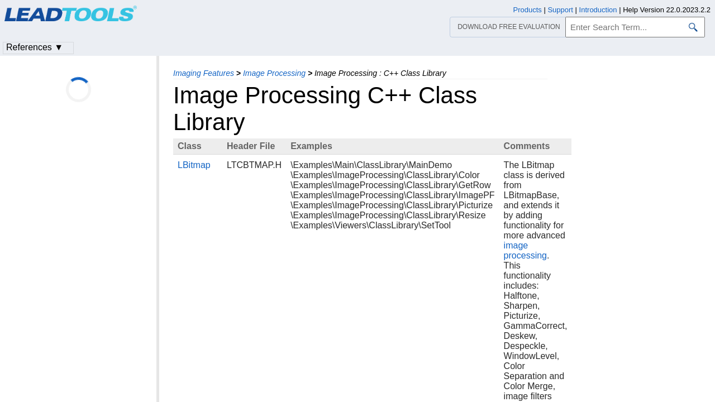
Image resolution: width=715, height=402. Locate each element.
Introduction (598, 10)
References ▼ (34, 47)
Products (527, 10)
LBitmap (194, 165)
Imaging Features (203, 73)
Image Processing (274, 73)
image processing (525, 250)
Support (560, 10)
